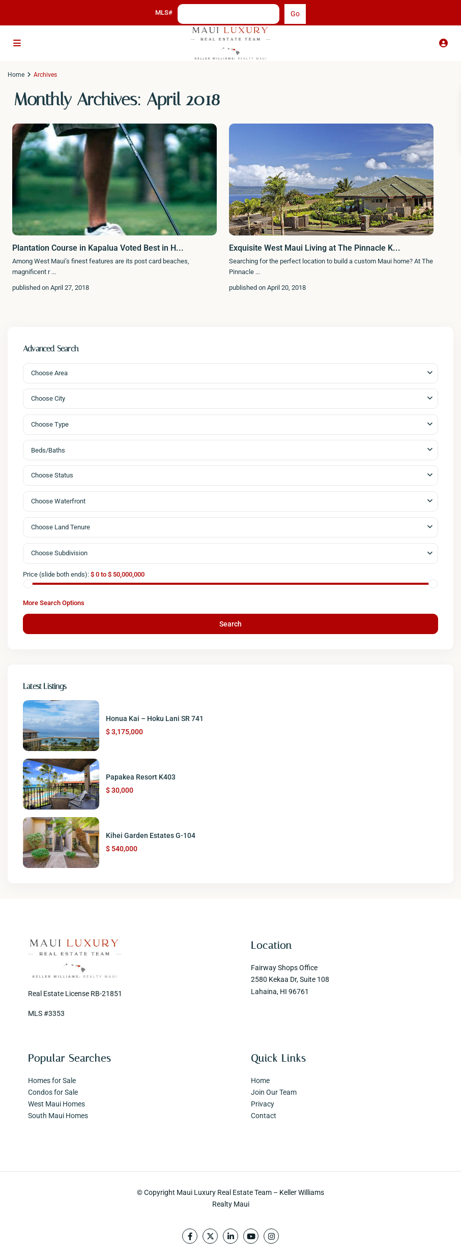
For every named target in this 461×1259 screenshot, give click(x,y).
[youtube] (250, 1236)
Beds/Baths (48, 450)
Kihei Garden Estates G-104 (150, 835)
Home (16, 74)
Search (230, 624)
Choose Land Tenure (60, 527)
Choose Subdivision (59, 553)
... (53, 272)
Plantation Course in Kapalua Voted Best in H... (98, 248)
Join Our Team (274, 1092)
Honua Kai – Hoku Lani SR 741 (155, 718)
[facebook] (189, 1236)
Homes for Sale (52, 1080)
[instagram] (271, 1236)
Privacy (262, 1104)
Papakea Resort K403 (141, 777)
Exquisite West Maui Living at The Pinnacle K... (314, 248)
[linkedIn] (230, 1236)
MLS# (163, 12)
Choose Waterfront (58, 501)
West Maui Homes (56, 1104)
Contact (263, 1116)
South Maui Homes (58, 1116)
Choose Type (50, 424)
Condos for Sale (53, 1092)
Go (295, 14)
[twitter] (210, 1236)
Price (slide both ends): (56, 574)
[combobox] (230, 373)
